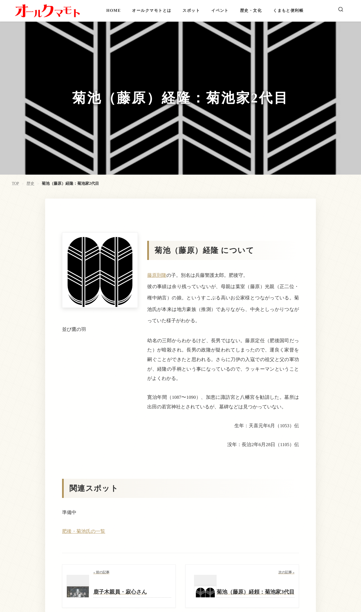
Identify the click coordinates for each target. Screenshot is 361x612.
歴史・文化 (251, 10)
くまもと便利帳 (288, 10)
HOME (113, 10)
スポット (191, 10)
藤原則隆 (156, 275)
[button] (180, 531)
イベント (220, 10)
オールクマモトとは (151, 10)
